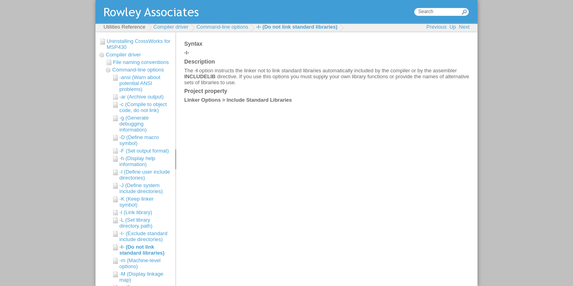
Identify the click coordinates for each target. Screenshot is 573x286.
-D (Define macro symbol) (139, 140)
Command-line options (222, 27)
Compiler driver (171, 27)
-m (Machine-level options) (139, 263)
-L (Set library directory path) (135, 223)
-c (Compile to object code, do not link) (143, 107)
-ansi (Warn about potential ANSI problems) (139, 83)
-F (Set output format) (144, 151)
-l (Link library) (135, 212)
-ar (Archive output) (141, 97)
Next (464, 27)
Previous (437, 27)
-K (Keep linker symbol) (136, 202)
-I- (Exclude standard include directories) (143, 236)
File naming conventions (141, 62)
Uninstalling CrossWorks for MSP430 (138, 44)
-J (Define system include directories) (141, 188)
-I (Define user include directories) (144, 175)
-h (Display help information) (137, 161)
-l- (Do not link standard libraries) (296, 27)
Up (452, 27)
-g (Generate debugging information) (134, 124)
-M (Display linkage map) (141, 277)
